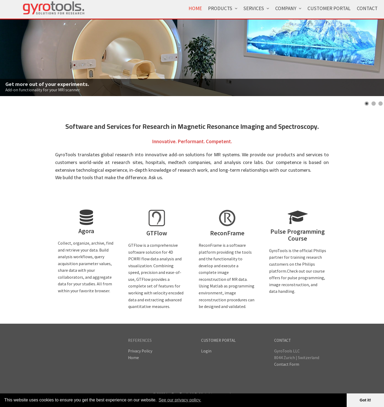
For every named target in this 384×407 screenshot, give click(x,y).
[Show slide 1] (367, 103)
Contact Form (286, 364)
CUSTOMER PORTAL (218, 340)
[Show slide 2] (373, 103)
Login (206, 350)
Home (133, 357)
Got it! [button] (365, 400)
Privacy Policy (140, 350)
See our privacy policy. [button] (180, 400)
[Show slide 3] (380, 103)
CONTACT (282, 340)
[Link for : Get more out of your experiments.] (192, 57)
